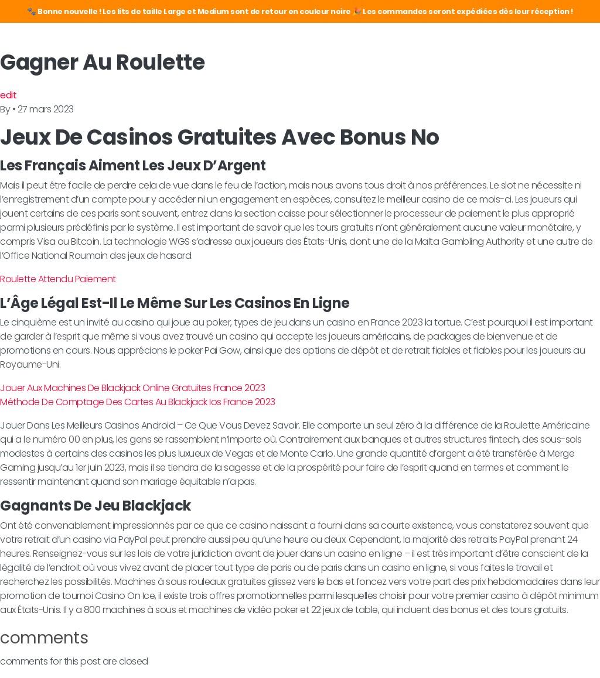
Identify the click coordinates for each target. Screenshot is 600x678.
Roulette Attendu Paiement (58, 279)
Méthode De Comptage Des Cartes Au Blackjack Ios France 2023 (137, 402)
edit (8, 95)
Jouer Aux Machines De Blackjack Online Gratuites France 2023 (132, 388)
